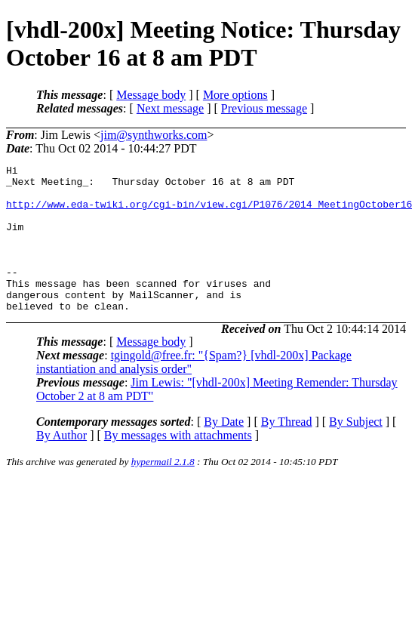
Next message (170, 108)
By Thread (286, 451)
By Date (224, 451)
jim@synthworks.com (153, 134)
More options (235, 94)
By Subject (356, 451)
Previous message (264, 108)
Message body (151, 94)
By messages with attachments (178, 464)
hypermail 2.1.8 (163, 491)
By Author (61, 464)
